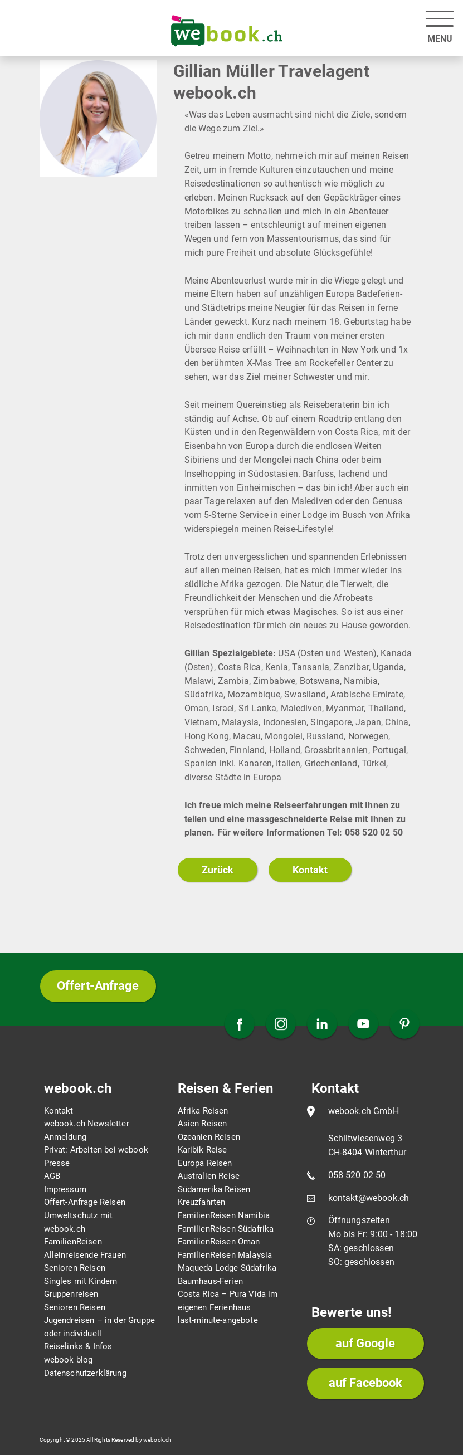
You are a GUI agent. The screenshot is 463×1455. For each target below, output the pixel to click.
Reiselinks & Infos (78, 1346)
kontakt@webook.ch (369, 1198)
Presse (57, 1163)
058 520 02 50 (357, 1175)
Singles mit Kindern (81, 1281)
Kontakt (310, 870)
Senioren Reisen (74, 1268)
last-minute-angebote (218, 1320)
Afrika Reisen (203, 1111)
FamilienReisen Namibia (224, 1215)
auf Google (365, 1343)
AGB (52, 1176)
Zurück (217, 870)
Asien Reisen (202, 1124)
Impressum (65, 1189)
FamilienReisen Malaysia (225, 1255)
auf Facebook (365, 1383)
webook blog (68, 1360)
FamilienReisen (73, 1242)
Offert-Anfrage (98, 986)
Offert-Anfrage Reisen (84, 1202)
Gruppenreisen (71, 1294)
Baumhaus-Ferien (210, 1281)
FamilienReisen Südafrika (226, 1229)
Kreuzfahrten (202, 1202)
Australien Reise (209, 1176)
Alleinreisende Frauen (85, 1255)
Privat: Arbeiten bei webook (96, 1150)
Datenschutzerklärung (85, 1373)
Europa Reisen (205, 1163)
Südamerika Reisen (214, 1189)
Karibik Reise (202, 1150)
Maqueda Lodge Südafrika (227, 1268)
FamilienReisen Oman (219, 1242)
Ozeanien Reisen (209, 1137)
